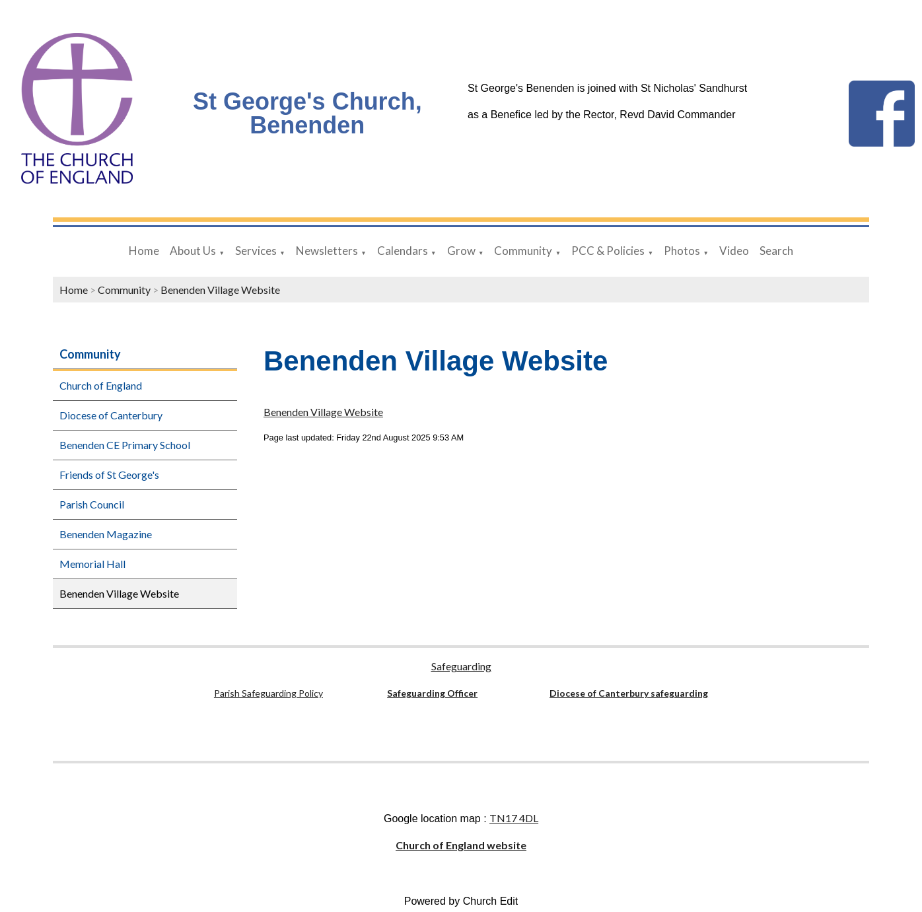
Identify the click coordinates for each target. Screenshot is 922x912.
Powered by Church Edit (461, 901)
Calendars (402, 251)
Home (144, 251)
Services (256, 251)
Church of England (100, 385)
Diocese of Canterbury (110, 415)
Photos (682, 251)
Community (523, 251)
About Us (193, 251)
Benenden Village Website (220, 289)
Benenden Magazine (105, 534)
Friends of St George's (109, 474)
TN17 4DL (513, 818)
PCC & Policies (608, 251)
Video (734, 251)
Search (776, 251)
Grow (461, 251)
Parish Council (91, 504)
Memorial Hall (92, 563)
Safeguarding (461, 666)
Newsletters (327, 251)
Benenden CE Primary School (124, 444)
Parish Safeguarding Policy (268, 693)
